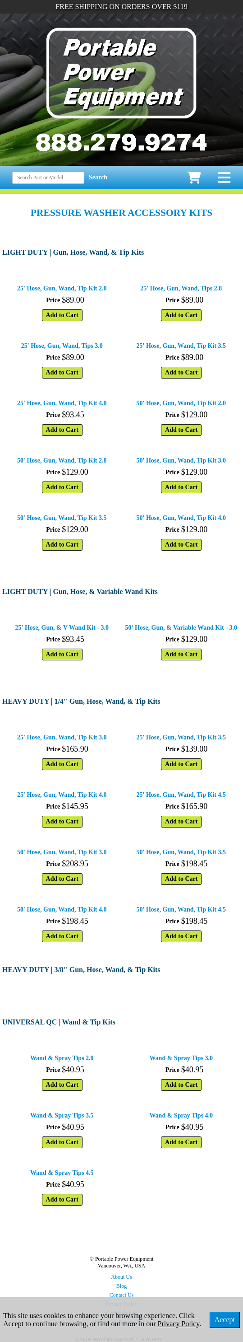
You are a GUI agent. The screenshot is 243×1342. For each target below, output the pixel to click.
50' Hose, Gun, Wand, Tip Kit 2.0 (181, 403)
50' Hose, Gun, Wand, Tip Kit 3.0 (181, 460)
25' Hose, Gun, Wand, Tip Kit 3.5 (181, 345)
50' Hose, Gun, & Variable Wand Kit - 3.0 (181, 627)
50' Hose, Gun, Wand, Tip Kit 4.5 (181, 909)
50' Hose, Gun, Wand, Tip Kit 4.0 (181, 517)
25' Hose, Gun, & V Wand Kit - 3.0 (62, 627)
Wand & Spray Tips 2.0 (62, 1058)
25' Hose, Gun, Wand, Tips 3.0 (62, 345)
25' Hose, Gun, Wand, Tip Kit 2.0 (61, 288)
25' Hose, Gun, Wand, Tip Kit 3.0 (61, 737)
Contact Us (122, 1295)
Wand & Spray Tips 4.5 (62, 1172)
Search (98, 177)
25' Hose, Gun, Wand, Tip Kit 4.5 (181, 794)
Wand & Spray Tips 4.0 (181, 1115)
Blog (121, 1286)
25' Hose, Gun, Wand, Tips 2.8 (181, 288)
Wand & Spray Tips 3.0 (181, 1058)
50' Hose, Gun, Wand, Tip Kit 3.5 (61, 517)
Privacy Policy (179, 1324)
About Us (121, 1277)
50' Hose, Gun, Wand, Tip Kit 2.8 (61, 460)
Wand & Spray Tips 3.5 (62, 1115)
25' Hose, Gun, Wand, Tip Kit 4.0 (61, 403)
